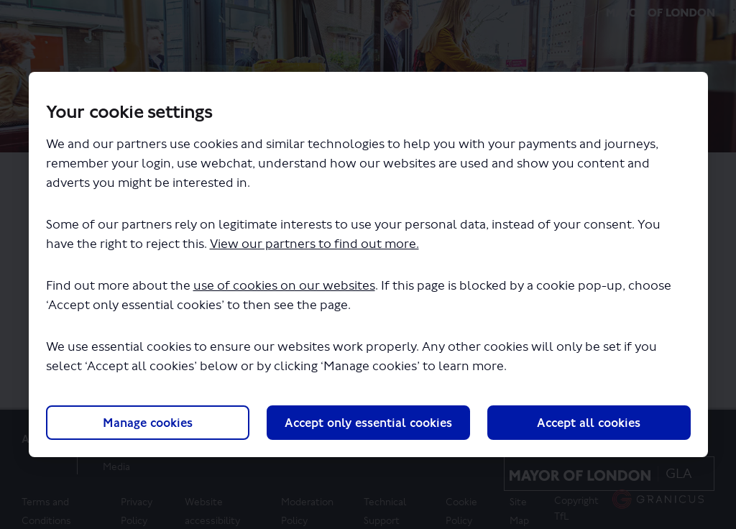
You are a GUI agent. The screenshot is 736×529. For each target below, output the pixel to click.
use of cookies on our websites (284, 285)
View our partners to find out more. (314, 244)
